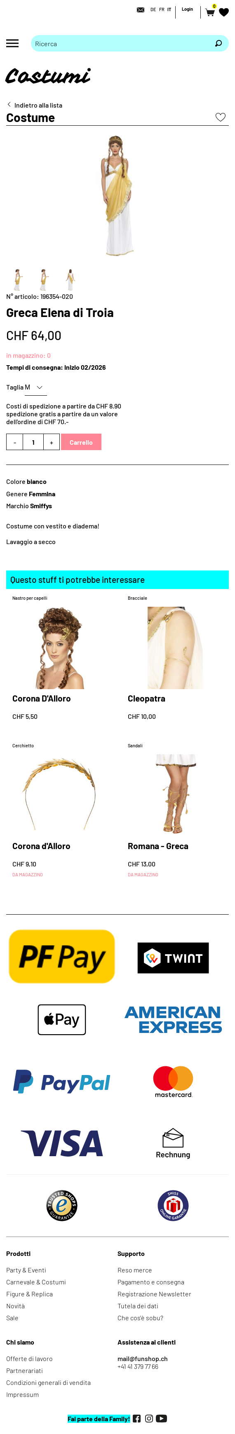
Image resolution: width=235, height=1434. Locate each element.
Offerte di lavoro (29, 1358)
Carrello (81, 442)
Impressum (22, 1394)
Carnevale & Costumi (36, 1282)
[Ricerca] (218, 43)
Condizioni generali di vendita (48, 1382)
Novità (15, 1306)
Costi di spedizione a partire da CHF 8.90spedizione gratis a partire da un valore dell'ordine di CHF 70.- (63, 413)
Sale (12, 1317)
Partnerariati (24, 1370)
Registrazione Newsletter (154, 1294)
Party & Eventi (26, 1270)
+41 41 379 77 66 (138, 1366)
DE (153, 9)
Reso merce (135, 1270)
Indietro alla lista (38, 105)
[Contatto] (138, 9)
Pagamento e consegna (151, 1282)
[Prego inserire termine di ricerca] (119, 43)
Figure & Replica (29, 1294)
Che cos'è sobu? (140, 1317)
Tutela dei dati (138, 1306)
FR (161, 9)
